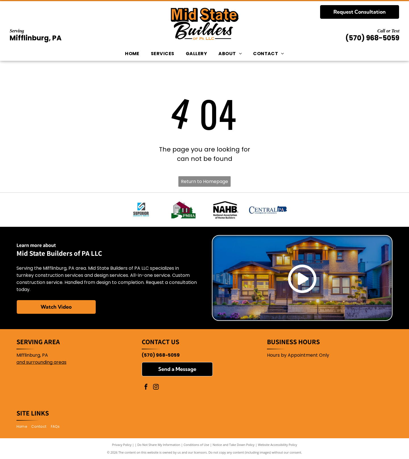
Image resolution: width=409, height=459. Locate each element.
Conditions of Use (196, 445)
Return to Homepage (204, 181)
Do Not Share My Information (158, 445)
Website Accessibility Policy (277, 445)
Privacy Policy (122, 445)
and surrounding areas (41, 362)
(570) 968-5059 (372, 38)
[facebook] (146, 387)
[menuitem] (132, 53)
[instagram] (156, 387)
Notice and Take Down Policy (234, 445)
